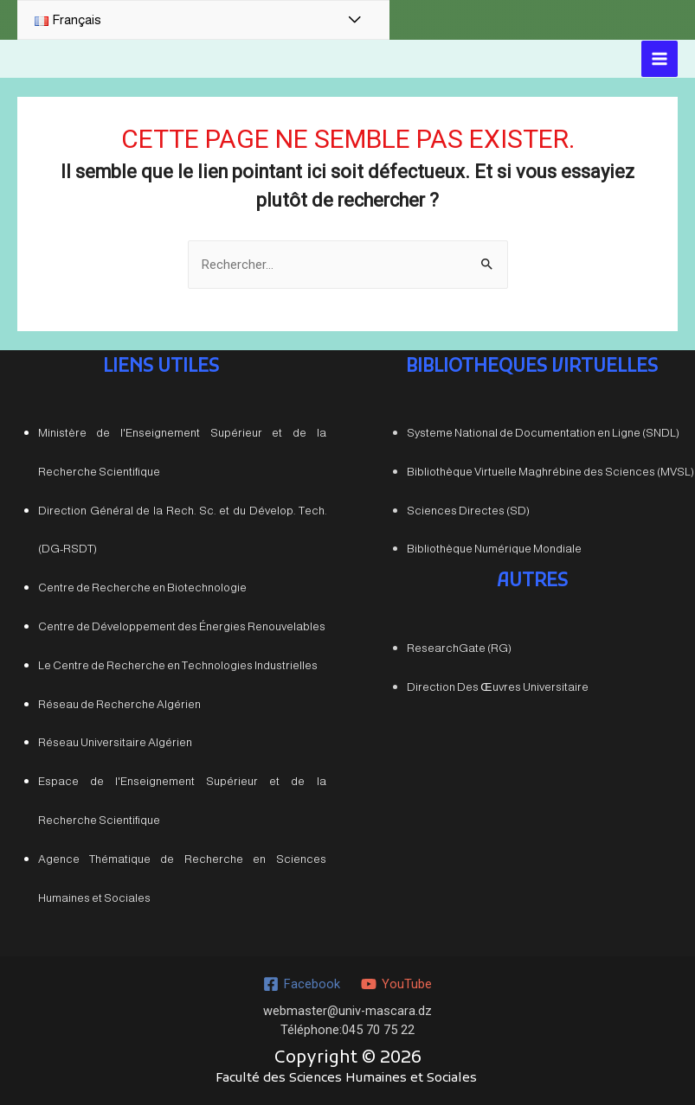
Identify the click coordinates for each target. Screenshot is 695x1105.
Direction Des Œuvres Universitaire (497, 686)
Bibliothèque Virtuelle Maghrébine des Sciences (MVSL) (550, 470)
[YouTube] (396, 984)
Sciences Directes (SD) (468, 509)
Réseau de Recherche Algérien (119, 703)
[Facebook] (301, 984)
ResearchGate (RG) (459, 647)
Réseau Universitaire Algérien (115, 742)
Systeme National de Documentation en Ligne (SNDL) (543, 431)
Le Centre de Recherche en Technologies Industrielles (178, 664)
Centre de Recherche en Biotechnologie (142, 587)
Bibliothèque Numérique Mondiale (494, 548)
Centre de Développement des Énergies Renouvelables (181, 625)
